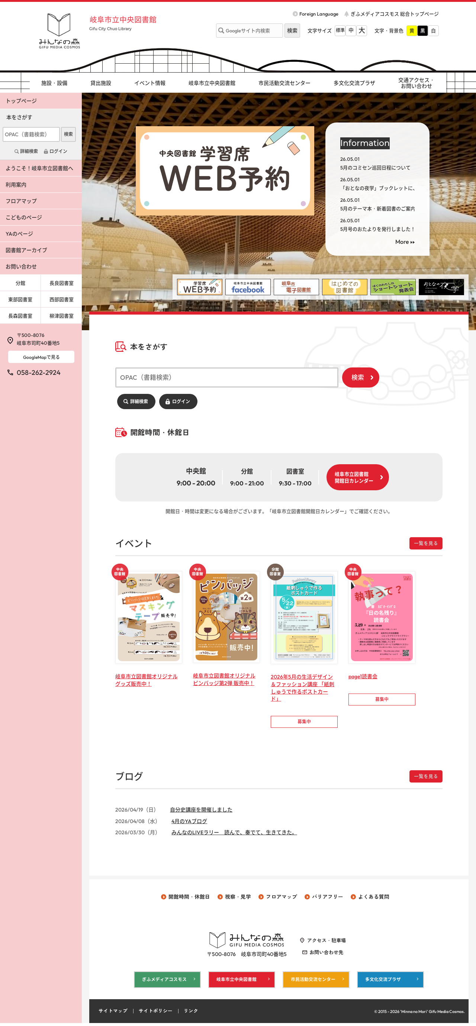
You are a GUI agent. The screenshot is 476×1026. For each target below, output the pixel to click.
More (402, 242)
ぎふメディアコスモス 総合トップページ (395, 14)
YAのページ (19, 233)
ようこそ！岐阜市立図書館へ (39, 168)
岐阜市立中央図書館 (126, 19)
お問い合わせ (21, 266)
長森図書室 (20, 316)
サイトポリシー (156, 1014)
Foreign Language (318, 14)
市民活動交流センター (284, 83)
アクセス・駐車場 (326, 943)
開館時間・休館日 (189, 899)
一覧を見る (426, 543)
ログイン (181, 401)
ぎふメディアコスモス (164, 982)
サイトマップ (113, 1014)
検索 (357, 377)
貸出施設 (100, 83)
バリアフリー (327, 899)
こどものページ (24, 217)
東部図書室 (20, 299)
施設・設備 (54, 83)
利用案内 (16, 184)
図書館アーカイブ (26, 250)
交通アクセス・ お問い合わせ (416, 83)
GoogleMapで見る (41, 357)
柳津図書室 (61, 316)
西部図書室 (61, 299)
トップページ (21, 101)
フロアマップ (21, 201)
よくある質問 (373, 899)
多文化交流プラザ (354, 83)
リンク (191, 1014)
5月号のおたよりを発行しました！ (377, 229)
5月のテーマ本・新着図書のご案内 (377, 208)
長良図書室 (61, 283)
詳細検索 (139, 401)
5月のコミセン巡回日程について (375, 168)
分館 (20, 283)
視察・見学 (238, 899)
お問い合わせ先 (326, 955)
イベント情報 (149, 83)
